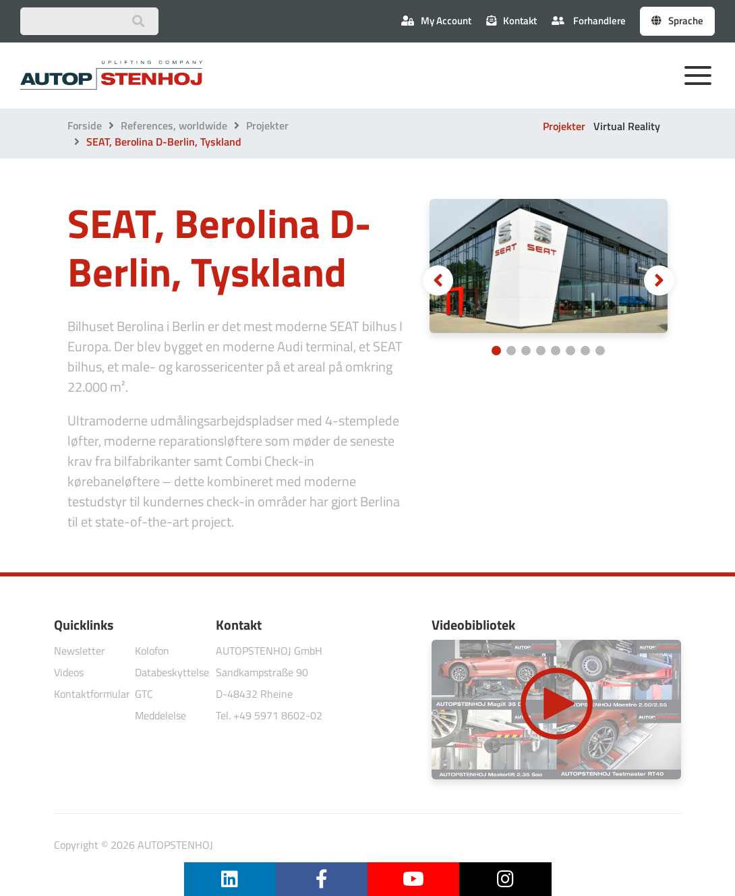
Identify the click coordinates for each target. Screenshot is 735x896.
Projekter (267, 125)
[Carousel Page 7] (585, 350)
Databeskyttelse (172, 672)
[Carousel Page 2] (511, 350)
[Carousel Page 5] (555, 350)
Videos (69, 672)
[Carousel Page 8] (600, 350)
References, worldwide (174, 125)
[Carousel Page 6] (570, 350)
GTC (144, 694)
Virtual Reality (626, 126)
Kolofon (152, 651)
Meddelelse (160, 715)
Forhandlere (589, 20)
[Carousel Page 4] (541, 350)
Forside (84, 125)
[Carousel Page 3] (526, 350)
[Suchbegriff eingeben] (89, 21)
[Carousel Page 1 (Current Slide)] (496, 350)
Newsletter (79, 651)
